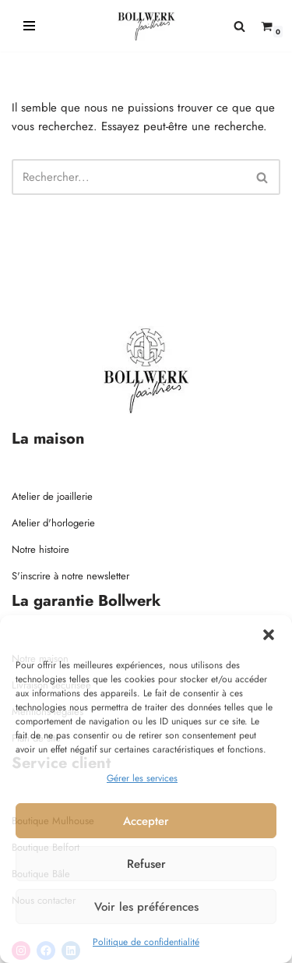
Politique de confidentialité (146, 942)
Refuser (146, 864)
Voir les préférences (146, 906)
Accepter (146, 821)
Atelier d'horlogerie (53, 522)
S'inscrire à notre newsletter (70, 575)
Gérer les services (142, 778)
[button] (268, 635)
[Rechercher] (239, 26)
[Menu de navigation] (29, 25)
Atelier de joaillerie (52, 496)
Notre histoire (40, 549)
